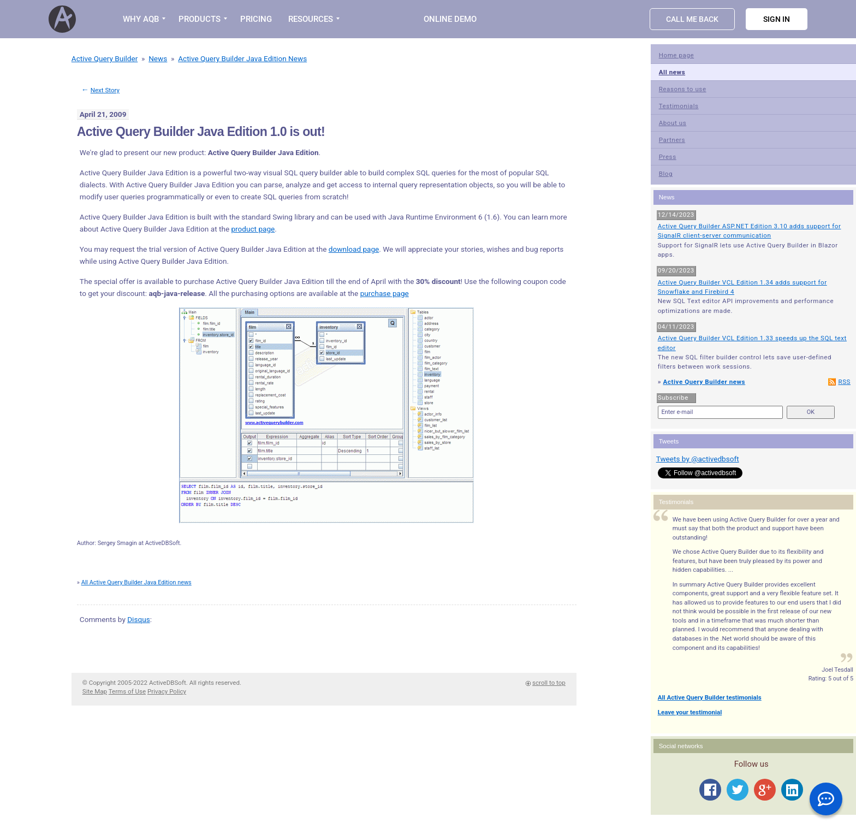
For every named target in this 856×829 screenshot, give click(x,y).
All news (672, 72)
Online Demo (450, 19)
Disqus (138, 619)
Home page (676, 55)
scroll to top (549, 682)
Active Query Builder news (704, 382)
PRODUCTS (200, 19)
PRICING (256, 19)
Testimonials (679, 106)
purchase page (384, 293)
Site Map (94, 691)
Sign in (776, 19)
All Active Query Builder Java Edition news (136, 582)
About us (673, 123)
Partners (672, 140)
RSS (844, 382)
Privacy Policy (166, 691)
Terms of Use (127, 691)
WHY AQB (141, 19)
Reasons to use (682, 89)
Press (667, 157)
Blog (666, 173)
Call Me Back (692, 19)
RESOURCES (310, 19)
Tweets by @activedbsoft (697, 458)
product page (253, 228)
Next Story (105, 90)
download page (354, 249)
